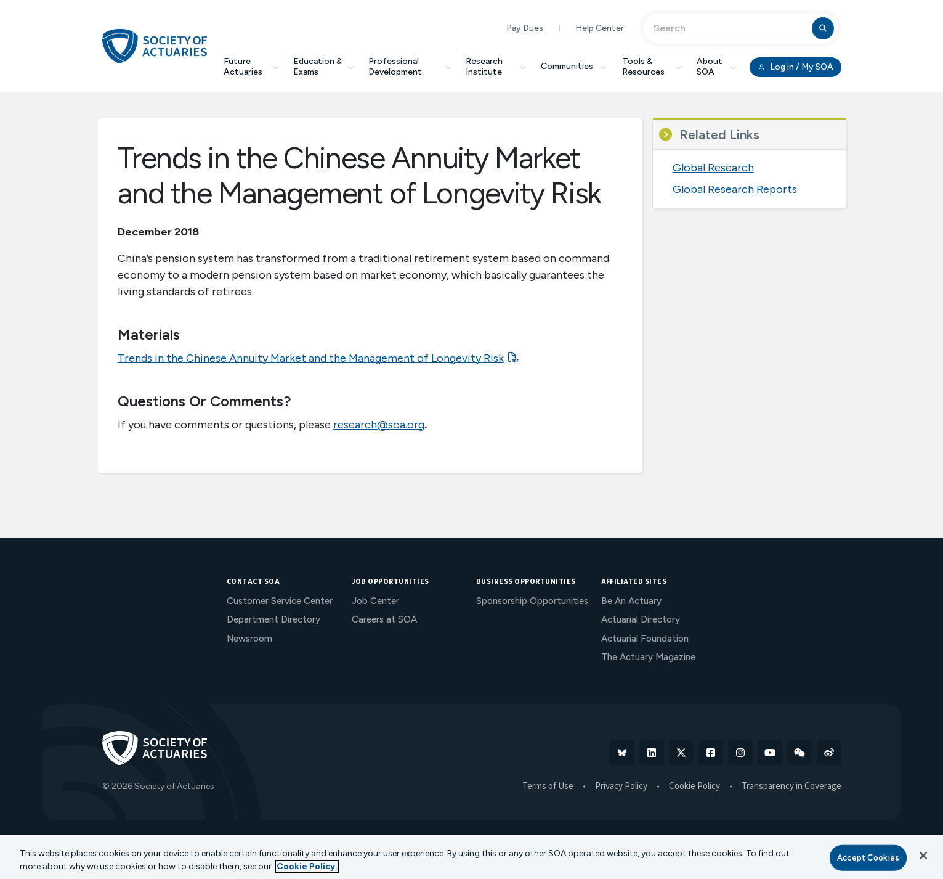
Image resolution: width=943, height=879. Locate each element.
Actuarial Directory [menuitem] (640, 619)
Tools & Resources (652, 66)
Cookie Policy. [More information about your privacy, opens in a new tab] (307, 866)
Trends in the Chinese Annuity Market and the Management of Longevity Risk (311, 358)
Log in (795, 67)
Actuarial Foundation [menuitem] (645, 638)
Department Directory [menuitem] (273, 619)
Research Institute (496, 66)
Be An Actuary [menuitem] (631, 601)
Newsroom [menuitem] (249, 638)
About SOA (717, 66)
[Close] (923, 855)
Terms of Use (547, 786)
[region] (471, 857)
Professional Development (409, 66)
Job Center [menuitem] (375, 601)
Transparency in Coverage (791, 786)
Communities (574, 66)
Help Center (599, 28)
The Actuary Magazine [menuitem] (648, 657)
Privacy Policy (621, 786)
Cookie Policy (694, 786)
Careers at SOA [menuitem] (384, 619)
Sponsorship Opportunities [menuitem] (532, 601)
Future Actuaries (251, 66)
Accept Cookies (868, 857)
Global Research (713, 167)
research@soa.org (378, 424)
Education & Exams (323, 66)
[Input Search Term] (729, 28)
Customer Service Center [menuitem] (280, 601)
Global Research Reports (735, 189)
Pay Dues (524, 28)
